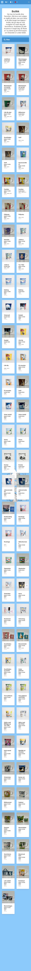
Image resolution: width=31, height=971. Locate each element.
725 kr (20, 495)
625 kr (20, 345)
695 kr (5, 92)
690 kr (20, 572)
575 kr (20, 807)
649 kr (5, 470)
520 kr (20, 624)
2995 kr (5, 168)
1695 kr (20, 294)
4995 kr (5, 63)
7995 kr (20, 116)
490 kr (20, 782)
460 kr (5, 834)
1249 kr (20, 370)
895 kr (5, 194)
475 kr (5, 859)
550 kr (5, 676)
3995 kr (20, 245)
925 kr (5, 496)
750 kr (5, 344)
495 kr (20, 91)
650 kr (20, 218)
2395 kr (5, 269)
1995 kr (5, 319)
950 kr (5, 219)
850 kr (5, 245)
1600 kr (20, 702)
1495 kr (20, 394)
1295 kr (20, 522)
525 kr (20, 169)
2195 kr (5, 522)
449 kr (5, 649)
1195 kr (5, 117)
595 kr (20, 66)
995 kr (5, 394)
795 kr (5, 142)
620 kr (5, 599)
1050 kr (20, 443)
